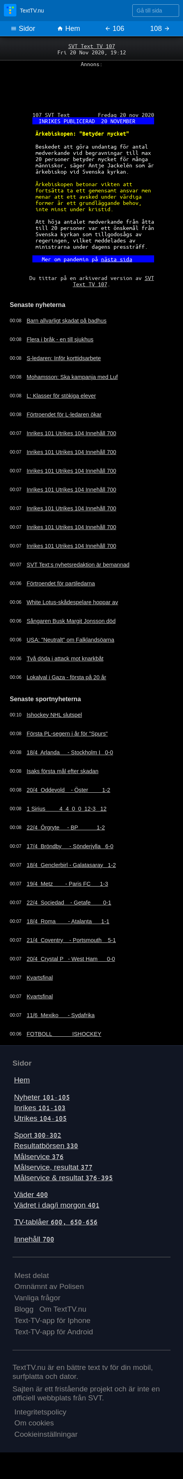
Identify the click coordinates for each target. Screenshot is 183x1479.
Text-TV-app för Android (53, 1332)
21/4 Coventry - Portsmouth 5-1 (71, 940)
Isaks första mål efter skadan (62, 771)
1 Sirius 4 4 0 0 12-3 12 (67, 809)
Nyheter (42, 1097)
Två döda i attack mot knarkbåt (65, 658)
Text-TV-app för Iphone (52, 1320)
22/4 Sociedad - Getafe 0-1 (69, 902)
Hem (68, 28)
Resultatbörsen (46, 1146)
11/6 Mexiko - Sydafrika (60, 1015)
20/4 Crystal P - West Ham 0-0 (71, 959)
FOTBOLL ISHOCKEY (64, 1034)
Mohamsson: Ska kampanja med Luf (72, 377)
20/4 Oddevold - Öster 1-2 (68, 790)
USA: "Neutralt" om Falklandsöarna (70, 640)
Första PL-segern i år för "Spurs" (67, 734)
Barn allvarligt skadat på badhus (67, 321)
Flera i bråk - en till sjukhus (60, 339)
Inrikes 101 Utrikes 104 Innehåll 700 (71, 433)
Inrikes (40, 1108)
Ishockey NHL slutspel (54, 715)
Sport (37, 1135)
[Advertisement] (91, 86)
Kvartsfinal (40, 978)
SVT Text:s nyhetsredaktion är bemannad (78, 565)
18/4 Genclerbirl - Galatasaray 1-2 (71, 865)
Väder (31, 1194)
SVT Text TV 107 (91, 45)
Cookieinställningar (46, 1434)
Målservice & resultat (63, 1178)
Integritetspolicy (40, 1412)
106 (114, 28)
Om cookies (34, 1423)
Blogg (24, 1309)
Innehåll (34, 1239)
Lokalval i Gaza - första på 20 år (66, 677)
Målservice (39, 1156)
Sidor (23, 28)
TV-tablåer (56, 1222)
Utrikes (40, 1118)
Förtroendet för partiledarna (61, 583)
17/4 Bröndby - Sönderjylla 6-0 (70, 846)
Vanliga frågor (37, 1298)
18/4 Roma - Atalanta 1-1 (68, 921)
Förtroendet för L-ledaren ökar (64, 414)
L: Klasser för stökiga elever (61, 396)
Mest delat (31, 1275)
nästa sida (116, 258)
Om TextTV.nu (63, 1309)
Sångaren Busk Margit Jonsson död (71, 621)
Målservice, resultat (53, 1167)
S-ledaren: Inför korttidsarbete (64, 358)
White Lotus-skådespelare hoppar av (72, 602)
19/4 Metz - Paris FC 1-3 (67, 884)
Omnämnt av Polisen (49, 1286)
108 (160, 28)
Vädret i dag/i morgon (56, 1205)
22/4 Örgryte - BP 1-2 (66, 827)
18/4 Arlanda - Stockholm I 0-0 (70, 752)
